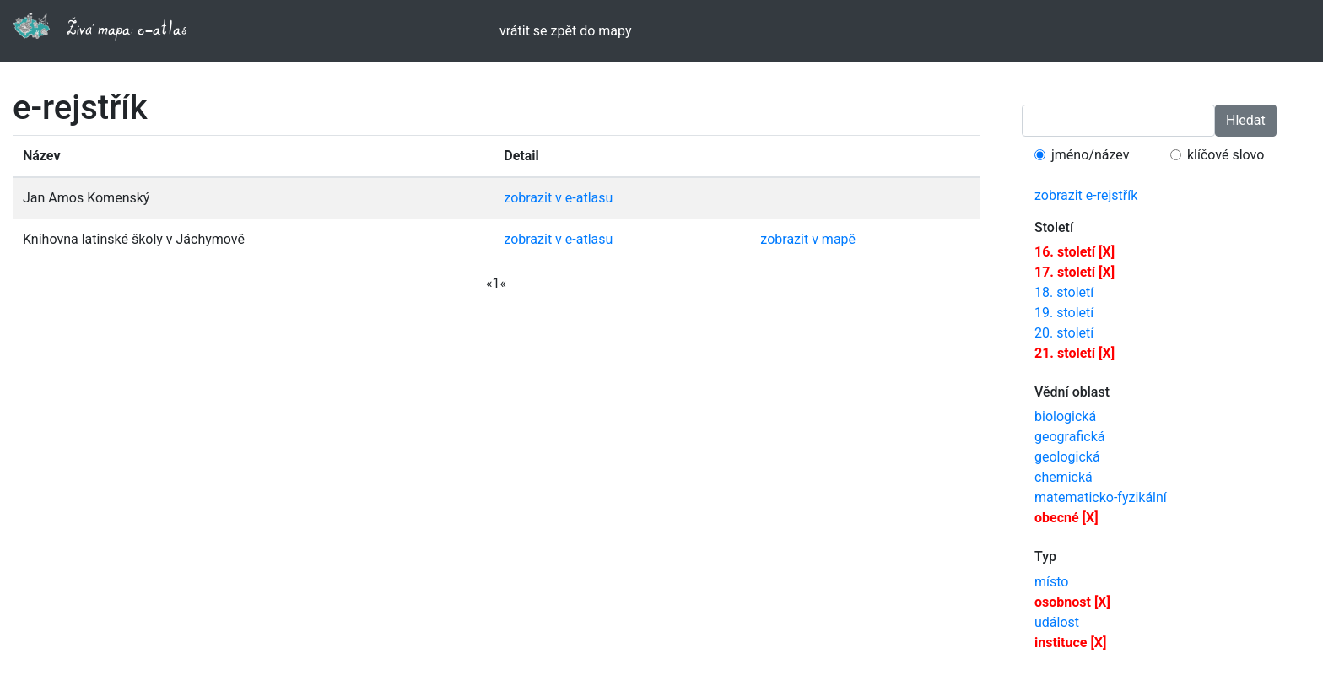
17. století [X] (1074, 272)
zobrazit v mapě (808, 239)
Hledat (1246, 120)
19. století (1064, 313)
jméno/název (1090, 155)
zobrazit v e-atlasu (558, 198)
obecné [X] (1066, 518)
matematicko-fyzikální (1100, 497)
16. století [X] (1074, 252)
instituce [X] (1070, 642)
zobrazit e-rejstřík (1085, 195)
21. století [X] (1074, 353)
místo (1051, 582)
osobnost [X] (1072, 602)
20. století (1064, 333)
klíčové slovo (1225, 155)
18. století (1064, 292)
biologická (1065, 416)
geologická (1067, 457)
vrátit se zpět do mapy (566, 31)
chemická (1063, 477)
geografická (1069, 437)
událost (1056, 622)
